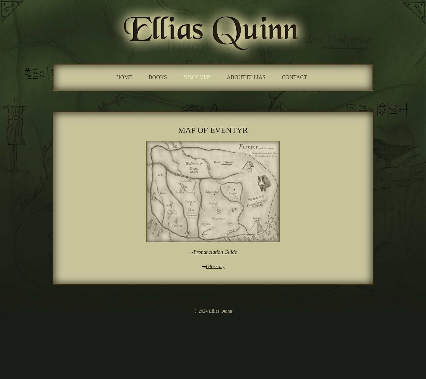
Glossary (215, 266)
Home (124, 77)
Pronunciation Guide (215, 252)
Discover (197, 77)
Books (158, 77)
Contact (294, 77)
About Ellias (246, 77)
